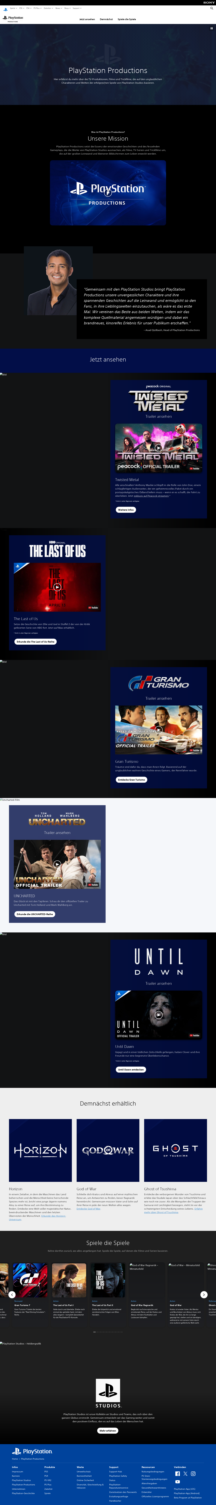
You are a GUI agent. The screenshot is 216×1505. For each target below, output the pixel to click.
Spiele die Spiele (127, 16)
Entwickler (147, 1489)
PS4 (28, 8)
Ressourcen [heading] (148, 1464)
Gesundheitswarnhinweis (154, 1485)
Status (112, 1477)
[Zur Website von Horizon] (40, 1147)
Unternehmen (18, 1486)
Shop (66, 8)
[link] (30, 1291)
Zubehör (47, 8)
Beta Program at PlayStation (188, 1494)
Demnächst (106, 16)
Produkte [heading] (49, 1464)
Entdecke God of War (88, 1205)
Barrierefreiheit (84, 1473)
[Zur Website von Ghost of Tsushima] (175, 1147)
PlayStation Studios (21, 1477)
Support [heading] (113, 1464)
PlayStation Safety (118, 1473)
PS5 (20, 8)
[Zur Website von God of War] (108, 1147)
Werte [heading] (80, 1464)
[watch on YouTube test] (194, 465)
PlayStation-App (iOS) (184, 1486)
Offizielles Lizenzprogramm (155, 1493)
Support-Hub (115, 1468)
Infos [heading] (15, 1464)
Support (76, 8)
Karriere (16, 1473)
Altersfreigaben (149, 1480)
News (58, 8)
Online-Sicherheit (85, 1477)
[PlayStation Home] (5, 8)
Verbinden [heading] (180, 1464)
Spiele (12, 8)
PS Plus (37, 8)
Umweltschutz (84, 1468)
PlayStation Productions (23, 1481)
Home (15, 1456)
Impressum (17, 1468)
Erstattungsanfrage (118, 1493)
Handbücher (115, 1498)
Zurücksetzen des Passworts (123, 1489)
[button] (108, 190)
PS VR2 (47, 1477)
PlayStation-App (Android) (187, 1490)
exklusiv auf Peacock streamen (151, 492)
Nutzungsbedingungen (153, 1468)
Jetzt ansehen (87, 16)
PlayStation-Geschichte (23, 1490)
